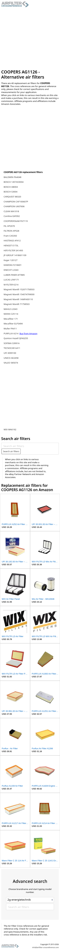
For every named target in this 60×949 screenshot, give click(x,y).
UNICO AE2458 (11, 357)
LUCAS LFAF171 (11, 279)
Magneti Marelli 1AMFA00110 (18, 299)
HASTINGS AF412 (12, 240)
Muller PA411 (10, 328)
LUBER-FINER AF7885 (14, 274)
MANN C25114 (11, 313)
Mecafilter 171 (11, 318)
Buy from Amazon (28, 333)
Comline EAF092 (12, 216)
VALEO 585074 (11, 362)
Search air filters (11, 451)
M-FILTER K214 (11, 284)
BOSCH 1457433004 (14, 181)
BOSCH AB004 (11, 186)
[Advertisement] (30, 38)
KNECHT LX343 (11, 269)
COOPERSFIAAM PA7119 (16, 221)
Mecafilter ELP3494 (13, 323)
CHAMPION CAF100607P (16, 201)
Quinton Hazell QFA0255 (16, 338)
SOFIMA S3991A (12, 343)
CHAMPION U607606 (14, 206)
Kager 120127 (10, 260)
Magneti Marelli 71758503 (17, 304)
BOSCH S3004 (10, 191)
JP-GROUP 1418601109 (15, 255)
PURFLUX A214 (11, 333)
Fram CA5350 (10, 235)
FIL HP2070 (9, 226)
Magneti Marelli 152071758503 (19, 289)
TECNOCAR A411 (12, 348)
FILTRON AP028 (11, 230)
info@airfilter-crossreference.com (45, 947)
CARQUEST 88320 (12, 196)
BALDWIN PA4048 (12, 177)
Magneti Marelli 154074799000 (19, 294)
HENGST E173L (11, 245)
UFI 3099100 (10, 353)
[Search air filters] (30, 446)
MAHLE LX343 (10, 309)
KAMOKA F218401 (13, 265)
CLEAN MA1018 (11, 211)
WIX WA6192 (10, 429)
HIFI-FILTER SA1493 (13, 250)
